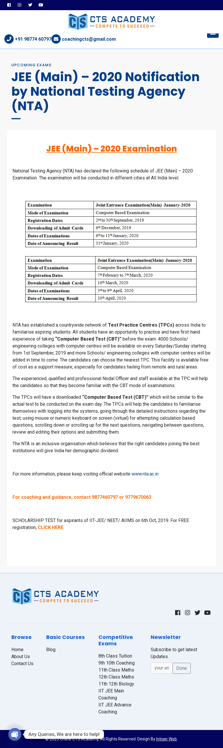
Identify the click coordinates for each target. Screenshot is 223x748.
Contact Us (22, 663)
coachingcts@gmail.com (89, 39)
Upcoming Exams (31, 65)
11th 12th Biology (116, 684)
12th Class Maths (116, 677)
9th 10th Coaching (116, 663)
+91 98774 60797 (33, 39)
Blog (50, 649)
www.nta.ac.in (145, 474)
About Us (20, 656)
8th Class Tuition (115, 656)
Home (17, 649)
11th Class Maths (116, 670)
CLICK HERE (50, 527)
